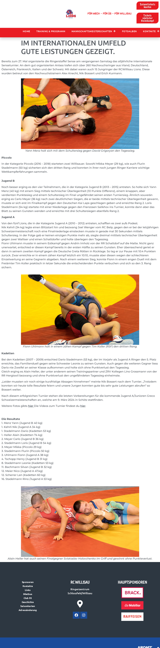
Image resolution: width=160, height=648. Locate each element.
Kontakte (151, 31)
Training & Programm (50, 31)
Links (28, 590)
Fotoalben (129, 31)
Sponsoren (28, 582)
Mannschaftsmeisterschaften (94, 31)
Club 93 (28, 598)
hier (82, 406)
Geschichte (28, 602)
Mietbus (27, 594)
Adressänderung (28, 610)
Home (26, 31)
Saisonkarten (27, 606)
